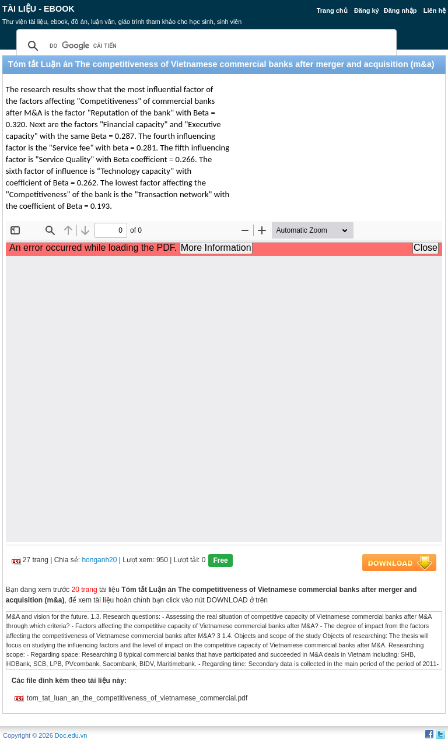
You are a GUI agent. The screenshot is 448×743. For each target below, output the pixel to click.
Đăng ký (366, 10)
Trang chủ (332, 10)
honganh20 (99, 560)
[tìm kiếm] (205, 46)
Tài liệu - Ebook (38, 8)
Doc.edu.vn (71, 735)
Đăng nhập (400, 10)
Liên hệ (435, 10)
